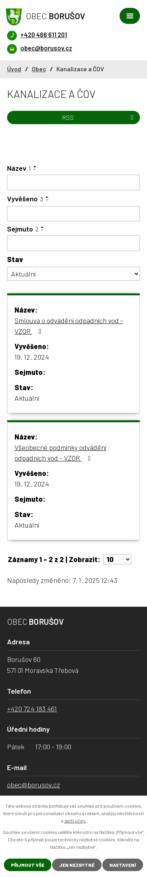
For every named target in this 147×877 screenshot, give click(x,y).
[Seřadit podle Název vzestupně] (35, 166)
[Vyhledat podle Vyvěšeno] (73, 214)
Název (19, 168)
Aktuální (27, 398)
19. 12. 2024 (32, 357)
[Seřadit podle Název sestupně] (35, 169)
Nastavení (122, 865)
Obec (39, 68)
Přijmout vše (27, 865)
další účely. (75, 820)
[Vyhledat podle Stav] (73, 274)
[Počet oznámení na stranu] (117, 559)
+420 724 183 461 (32, 708)
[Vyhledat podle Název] (73, 182)
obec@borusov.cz (33, 784)
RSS (99, 117)
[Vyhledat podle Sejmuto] (73, 243)
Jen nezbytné (76, 865)
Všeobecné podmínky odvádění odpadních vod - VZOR (60, 452)
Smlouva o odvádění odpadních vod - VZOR (69, 325)
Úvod (14, 68)
